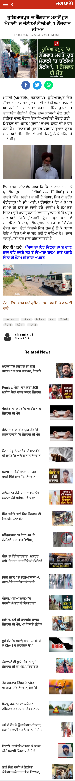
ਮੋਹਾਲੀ (8, 324)
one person (11, 319)
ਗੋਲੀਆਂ (20, 324)
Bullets (40, 319)
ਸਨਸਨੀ (32, 324)
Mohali (63, 319)
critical (27, 319)
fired (52, 319)
